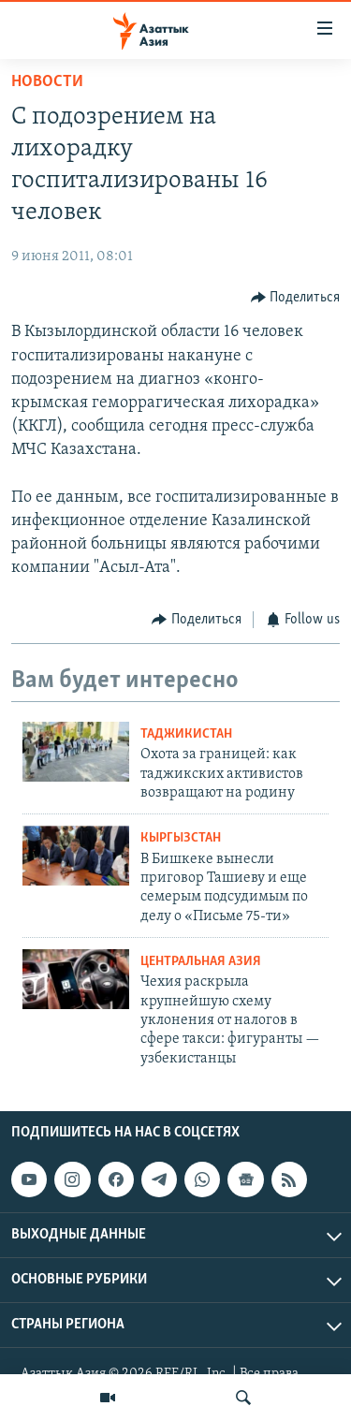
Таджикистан (186, 734)
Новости (47, 82)
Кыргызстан (180, 838)
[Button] (296, 297)
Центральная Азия (200, 962)
